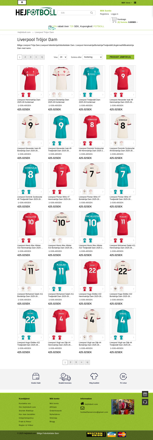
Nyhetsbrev (55, 414)
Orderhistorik (56, 411)
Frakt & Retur (25, 422)
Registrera (104, 14)
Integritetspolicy (26, 418)
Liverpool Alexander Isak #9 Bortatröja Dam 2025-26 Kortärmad (29, 150)
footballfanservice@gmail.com (94, 409)
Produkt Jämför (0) (120, 57)
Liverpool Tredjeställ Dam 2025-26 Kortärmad (89, 101)
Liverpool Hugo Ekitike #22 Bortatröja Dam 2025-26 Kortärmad (121, 296)
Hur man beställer (27, 414)
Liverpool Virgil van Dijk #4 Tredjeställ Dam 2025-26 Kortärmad (121, 344)
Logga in (114, 14)
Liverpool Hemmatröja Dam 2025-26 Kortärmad (28, 101)
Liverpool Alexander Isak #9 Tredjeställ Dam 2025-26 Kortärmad (59, 150)
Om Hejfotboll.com (27, 407)
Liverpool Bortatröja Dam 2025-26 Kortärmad (58, 101)
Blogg (52, 422)
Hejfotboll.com (89, 403)
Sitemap (53, 418)
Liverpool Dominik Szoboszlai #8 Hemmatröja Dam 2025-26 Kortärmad (91, 150)
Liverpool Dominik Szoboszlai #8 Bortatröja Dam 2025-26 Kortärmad (122, 150)
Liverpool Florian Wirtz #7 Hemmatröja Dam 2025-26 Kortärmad (59, 199)
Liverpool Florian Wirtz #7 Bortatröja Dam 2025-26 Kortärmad (89, 199)
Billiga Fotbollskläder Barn (48, 433)
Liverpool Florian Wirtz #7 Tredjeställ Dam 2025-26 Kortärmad (120, 199)
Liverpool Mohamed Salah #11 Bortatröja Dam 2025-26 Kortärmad (30, 296)
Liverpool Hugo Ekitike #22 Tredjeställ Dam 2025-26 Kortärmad (28, 344)
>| (42, 57)
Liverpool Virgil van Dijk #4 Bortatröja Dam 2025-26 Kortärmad (90, 344)
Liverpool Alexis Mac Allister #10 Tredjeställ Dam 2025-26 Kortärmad (91, 247)
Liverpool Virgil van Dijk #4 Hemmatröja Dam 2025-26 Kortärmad (59, 344)
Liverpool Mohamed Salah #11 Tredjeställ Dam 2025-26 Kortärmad (61, 296)
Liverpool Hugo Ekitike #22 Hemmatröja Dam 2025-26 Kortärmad (90, 296)
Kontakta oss (25, 403)
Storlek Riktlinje (26, 411)
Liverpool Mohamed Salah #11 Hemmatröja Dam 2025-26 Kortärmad (122, 247)
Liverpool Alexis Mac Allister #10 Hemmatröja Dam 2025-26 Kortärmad (30, 247)
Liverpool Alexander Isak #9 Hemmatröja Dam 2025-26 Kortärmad (121, 102)
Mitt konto (105, 10)
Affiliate (53, 407)
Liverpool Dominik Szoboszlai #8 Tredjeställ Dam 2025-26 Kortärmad (29, 199)
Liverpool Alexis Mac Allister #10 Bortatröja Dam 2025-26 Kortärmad (60, 247)
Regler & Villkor (26, 425)
